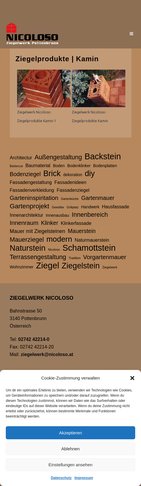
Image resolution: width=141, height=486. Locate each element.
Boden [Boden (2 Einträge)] (59, 165)
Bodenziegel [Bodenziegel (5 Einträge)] (25, 174)
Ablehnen (70, 448)
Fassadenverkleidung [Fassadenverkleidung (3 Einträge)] (32, 190)
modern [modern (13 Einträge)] (59, 239)
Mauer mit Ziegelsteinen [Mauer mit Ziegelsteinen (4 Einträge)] (37, 231)
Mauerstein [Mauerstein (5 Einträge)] (82, 231)
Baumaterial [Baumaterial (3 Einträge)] (37, 165)
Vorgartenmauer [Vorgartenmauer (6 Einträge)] (104, 257)
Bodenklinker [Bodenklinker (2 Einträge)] (79, 165)
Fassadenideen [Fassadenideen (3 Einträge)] (70, 182)
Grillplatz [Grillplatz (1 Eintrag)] (72, 207)
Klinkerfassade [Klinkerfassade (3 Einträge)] (76, 223)
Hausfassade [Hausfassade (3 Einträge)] (115, 206)
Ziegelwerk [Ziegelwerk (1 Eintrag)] (109, 267)
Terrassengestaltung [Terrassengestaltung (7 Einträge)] (38, 257)
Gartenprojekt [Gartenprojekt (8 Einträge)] (30, 206)
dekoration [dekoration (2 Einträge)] (72, 174)
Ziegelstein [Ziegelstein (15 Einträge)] (81, 266)
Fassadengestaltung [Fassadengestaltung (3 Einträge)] (31, 182)
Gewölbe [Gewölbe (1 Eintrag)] (58, 207)
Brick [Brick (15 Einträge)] (52, 173)
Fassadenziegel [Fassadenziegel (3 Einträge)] (73, 190)
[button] (132, 378)
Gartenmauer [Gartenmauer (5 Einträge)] (97, 198)
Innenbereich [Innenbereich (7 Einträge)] (90, 214)
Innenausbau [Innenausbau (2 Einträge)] (57, 215)
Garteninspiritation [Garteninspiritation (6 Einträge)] (34, 197)
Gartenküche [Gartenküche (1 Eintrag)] (70, 198)
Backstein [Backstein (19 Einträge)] (103, 156)
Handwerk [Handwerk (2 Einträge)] (90, 207)
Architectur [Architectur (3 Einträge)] (21, 157)
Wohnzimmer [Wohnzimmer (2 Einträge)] (22, 267)
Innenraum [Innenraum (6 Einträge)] (24, 222)
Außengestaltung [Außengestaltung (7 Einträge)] (58, 157)
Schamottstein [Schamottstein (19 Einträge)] (89, 248)
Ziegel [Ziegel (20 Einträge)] (47, 265)
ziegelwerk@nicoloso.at (47, 354)
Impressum (83, 478)
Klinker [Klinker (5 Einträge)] (49, 223)
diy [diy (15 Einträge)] (90, 173)
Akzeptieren (70, 432)
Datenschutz (61, 478)
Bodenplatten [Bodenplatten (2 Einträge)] (105, 165)
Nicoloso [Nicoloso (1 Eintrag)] (54, 249)
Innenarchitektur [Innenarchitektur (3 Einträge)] (26, 215)
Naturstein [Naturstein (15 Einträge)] (28, 248)
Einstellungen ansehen (71, 464)
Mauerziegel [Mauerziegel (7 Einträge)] (27, 239)
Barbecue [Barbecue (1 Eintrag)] (16, 166)
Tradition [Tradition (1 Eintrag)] (74, 258)
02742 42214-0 (34, 339)
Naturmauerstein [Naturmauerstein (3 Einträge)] (92, 240)
